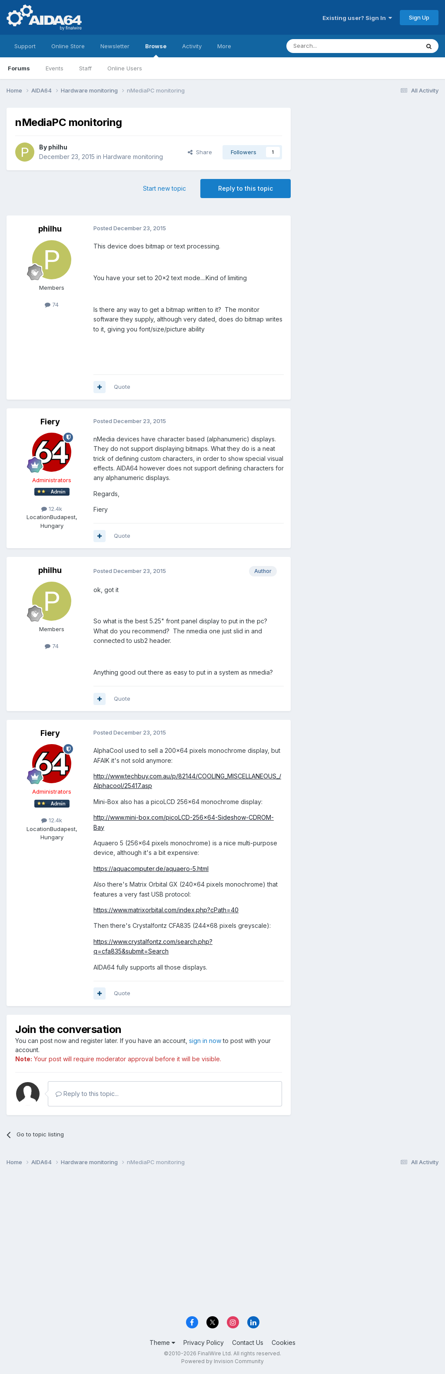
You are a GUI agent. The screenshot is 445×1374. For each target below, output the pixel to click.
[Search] (330, 46)
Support (25, 46)
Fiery (50, 421)
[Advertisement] (368, 166)
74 (52, 304)
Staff (85, 68)
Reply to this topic (245, 188)
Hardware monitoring (133, 156)
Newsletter (115, 46)
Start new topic (164, 188)
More (224, 46)
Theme (162, 1342)
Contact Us (247, 1342)
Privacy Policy (203, 1342)
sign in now (205, 1040)
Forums (19, 68)
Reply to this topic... (87, 1093)
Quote (122, 386)
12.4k (51, 508)
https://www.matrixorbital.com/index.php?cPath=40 (166, 910)
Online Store (68, 46)
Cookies (284, 1342)
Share (200, 152)
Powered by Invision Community (222, 1361)
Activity (192, 46)
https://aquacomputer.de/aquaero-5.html (151, 868)
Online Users (124, 68)
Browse (155, 50)
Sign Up (419, 17)
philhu (57, 147)
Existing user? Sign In (357, 17)
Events (54, 68)
